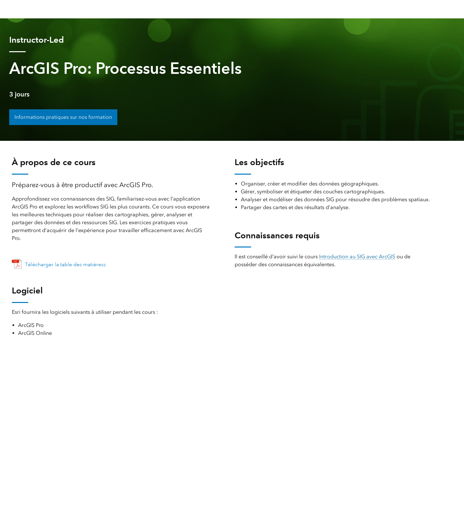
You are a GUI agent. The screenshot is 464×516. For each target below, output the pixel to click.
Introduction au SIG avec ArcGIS (357, 256)
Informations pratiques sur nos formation (63, 117)
